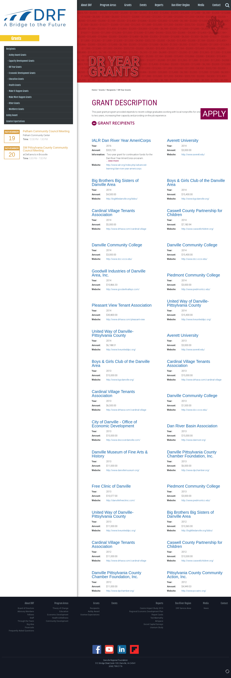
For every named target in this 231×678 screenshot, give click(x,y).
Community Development (57, 621)
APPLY (214, 113)
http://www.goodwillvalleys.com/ (123, 289)
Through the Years (26, 621)
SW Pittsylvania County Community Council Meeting (45, 149)
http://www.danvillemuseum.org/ (122, 470)
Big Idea (30, 624)
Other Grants (14, 103)
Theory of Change (60, 608)
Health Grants (15, 85)
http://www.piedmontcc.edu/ (195, 289)
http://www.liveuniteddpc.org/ (196, 319)
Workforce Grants (16, 109)
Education (63, 611)
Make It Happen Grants (19, 91)
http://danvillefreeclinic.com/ (120, 500)
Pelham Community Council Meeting (46, 131)
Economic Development (57, 615)
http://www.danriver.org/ (193, 440)
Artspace (159, 621)
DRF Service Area (183, 608)
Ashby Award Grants (17, 55)
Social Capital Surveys (153, 624)
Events (143, 5)
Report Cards (157, 615)
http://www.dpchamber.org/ (195, 470)
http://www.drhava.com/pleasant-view (125, 319)
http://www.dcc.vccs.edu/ (119, 259)
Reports (159, 5)
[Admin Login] (224, 671)
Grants (128, 5)
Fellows (30, 615)
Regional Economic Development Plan (146, 611)
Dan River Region (180, 5)
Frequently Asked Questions (21, 631)
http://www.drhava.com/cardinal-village (126, 229)
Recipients (11, 48)
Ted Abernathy (156, 618)
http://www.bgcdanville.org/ (195, 198)
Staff (32, 618)
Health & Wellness (60, 618)
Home (94, 90)
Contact (216, 5)
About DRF (86, 5)
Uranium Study (156, 627)
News (206, 608)
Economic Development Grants (22, 73)
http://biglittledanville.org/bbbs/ (122, 198)
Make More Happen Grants (20, 97)
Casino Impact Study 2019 (151, 608)
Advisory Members (25, 611)
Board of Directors (26, 608)
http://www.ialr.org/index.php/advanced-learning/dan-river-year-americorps (126, 167)
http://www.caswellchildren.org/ (197, 229)
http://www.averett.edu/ (193, 154)
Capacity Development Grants (21, 60)
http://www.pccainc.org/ (193, 591)
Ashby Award (11, 115)
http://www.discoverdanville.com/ (123, 440)
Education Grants (16, 79)
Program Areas (108, 5)
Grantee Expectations (15, 121)
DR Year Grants (15, 67)
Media (201, 5)
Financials (29, 627)
